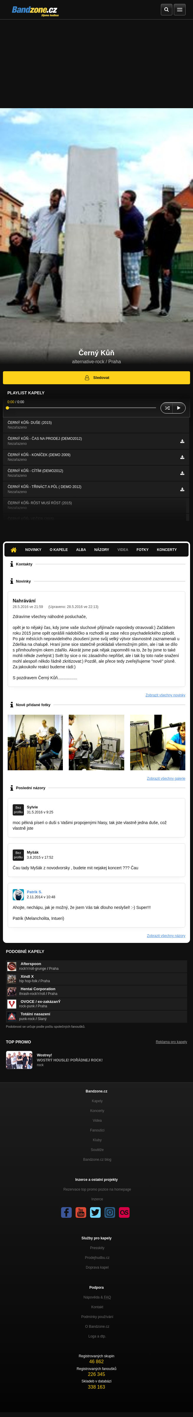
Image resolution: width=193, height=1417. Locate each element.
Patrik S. (34, 892)
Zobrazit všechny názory (166, 936)
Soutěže (97, 1150)
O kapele (59, 550)
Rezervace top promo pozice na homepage (97, 1189)
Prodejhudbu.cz (97, 1258)
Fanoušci (97, 1130)
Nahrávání (24, 600)
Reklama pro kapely (171, 1042)
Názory (101, 550)
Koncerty (167, 550)
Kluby (97, 1140)
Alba (81, 550)
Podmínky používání (97, 1317)
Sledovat (96, 377)
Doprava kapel (97, 1267)
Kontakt (97, 1307)
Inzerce (97, 1199)
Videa (122, 550)
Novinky (33, 550)
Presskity (97, 1248)
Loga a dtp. (97, 1336)
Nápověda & (97, 1297)
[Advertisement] (96, 63)
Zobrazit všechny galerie (166, 778)
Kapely (97, 1101)
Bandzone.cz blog (97, 1159)
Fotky (143, 550)
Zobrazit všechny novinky (165, 695)
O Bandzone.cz (97, 1326)
